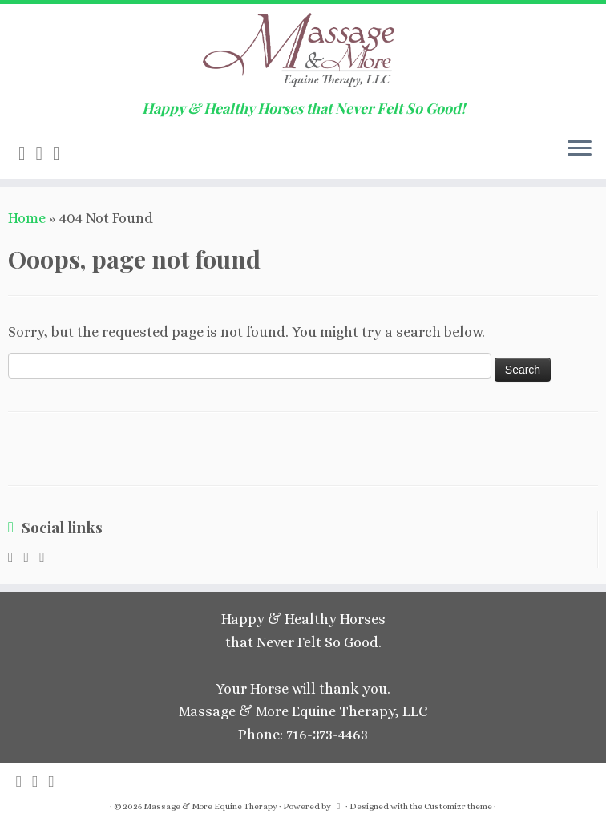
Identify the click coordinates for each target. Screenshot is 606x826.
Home (27, 218)
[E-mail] (45, 153)
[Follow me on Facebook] (62, 153)
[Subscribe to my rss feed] (27, 153)
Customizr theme (458, 806)
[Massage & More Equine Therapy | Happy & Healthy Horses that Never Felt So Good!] (303, 52)
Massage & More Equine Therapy (210, 806)
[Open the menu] (580, 150)
